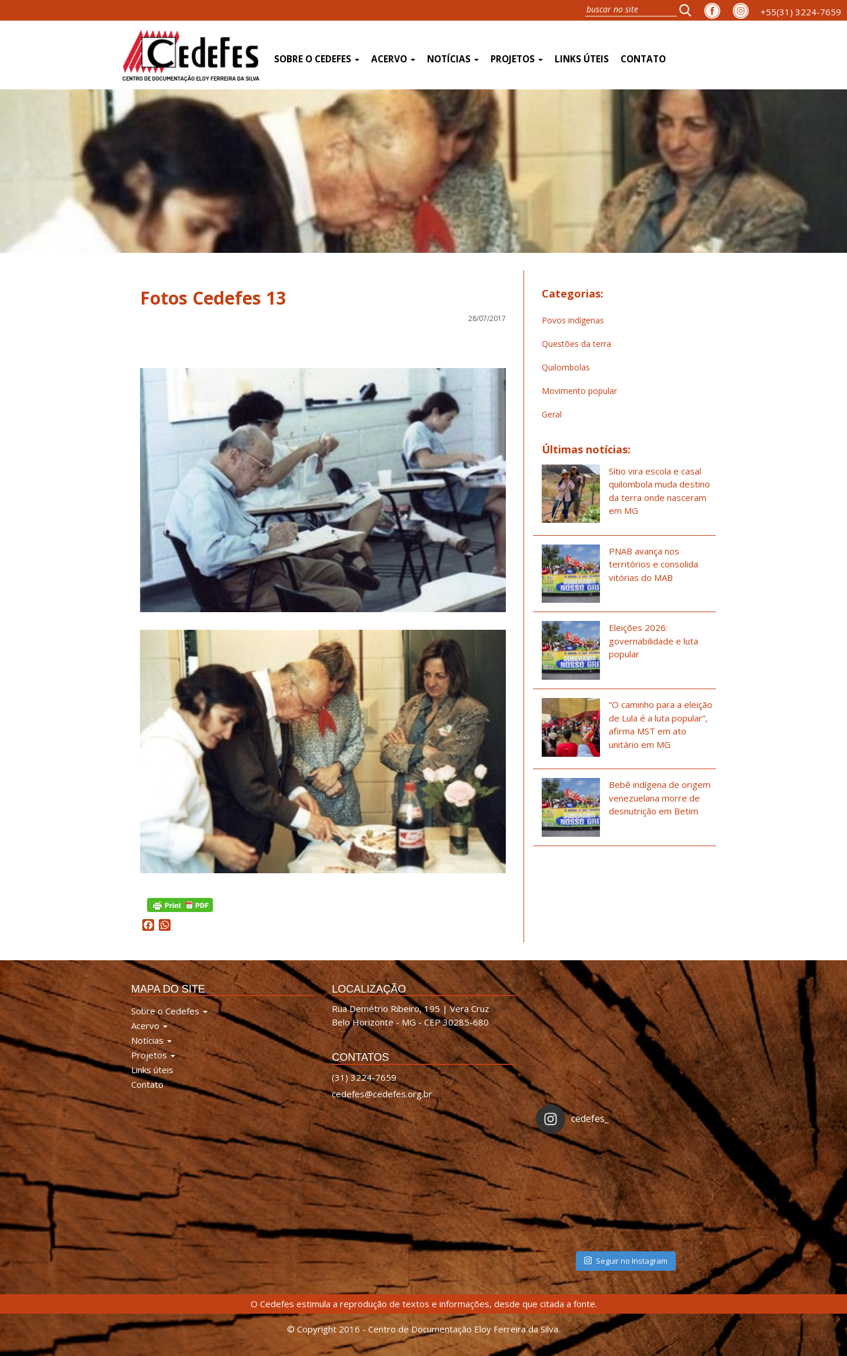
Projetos (517, 59)
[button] (688, 10)
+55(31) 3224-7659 (801, 12)
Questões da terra (576, 343)
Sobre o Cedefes (316, 59)
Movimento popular (579, 390)
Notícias (453, 59)
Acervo (393, 59)
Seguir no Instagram (626, 1260)
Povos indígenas (573, 320)
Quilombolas (566, 367)
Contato (643, 59)
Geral (552, 414)
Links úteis (582, 59)
